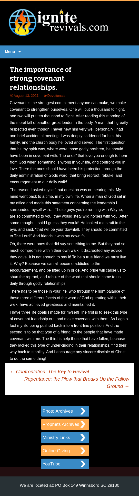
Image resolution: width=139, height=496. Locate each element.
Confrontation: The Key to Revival (49, 371)
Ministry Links (56, 437)
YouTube (51, 463)
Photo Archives (58, 411)
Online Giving (56, 450)
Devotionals (56, 96)
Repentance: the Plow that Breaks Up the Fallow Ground (76, 382)
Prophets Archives (61, 424)
